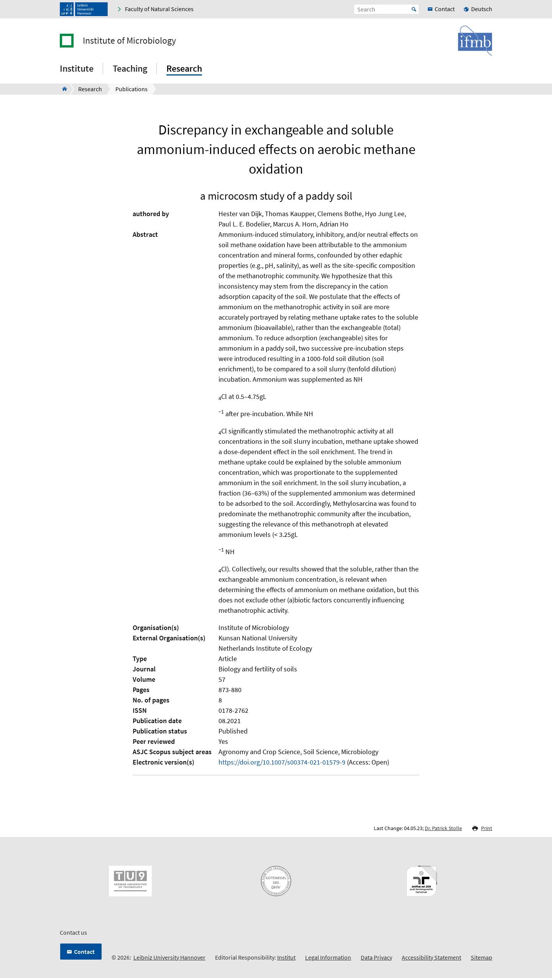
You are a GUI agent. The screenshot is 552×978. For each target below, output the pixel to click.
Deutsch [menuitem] (481, 9)
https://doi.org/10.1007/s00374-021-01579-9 (282, 762)
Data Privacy (376, 957)
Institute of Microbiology (129, 40)
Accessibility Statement (431, 957)
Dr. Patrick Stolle (443, 828)
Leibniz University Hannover (169, 957)
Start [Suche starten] (414, 9)
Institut (286, 957)
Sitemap (481, 957)
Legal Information (328, 957)
